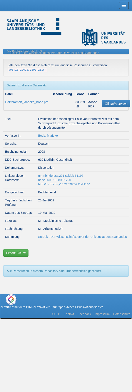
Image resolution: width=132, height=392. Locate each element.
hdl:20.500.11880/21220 (54, 180)
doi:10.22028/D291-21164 (27, 69)
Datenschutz (121, 314)
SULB (56, 314)
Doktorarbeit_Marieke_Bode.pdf (26, 102)
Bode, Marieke (48, 135)
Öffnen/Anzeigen (116, 103)
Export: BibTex (16, 253)
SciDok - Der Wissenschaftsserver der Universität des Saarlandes (54, 53)
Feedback (84, 314)
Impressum (102, 314)
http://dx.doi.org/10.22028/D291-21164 (64, 184)
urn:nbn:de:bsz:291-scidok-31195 (60, 175)
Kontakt (69, 314)
